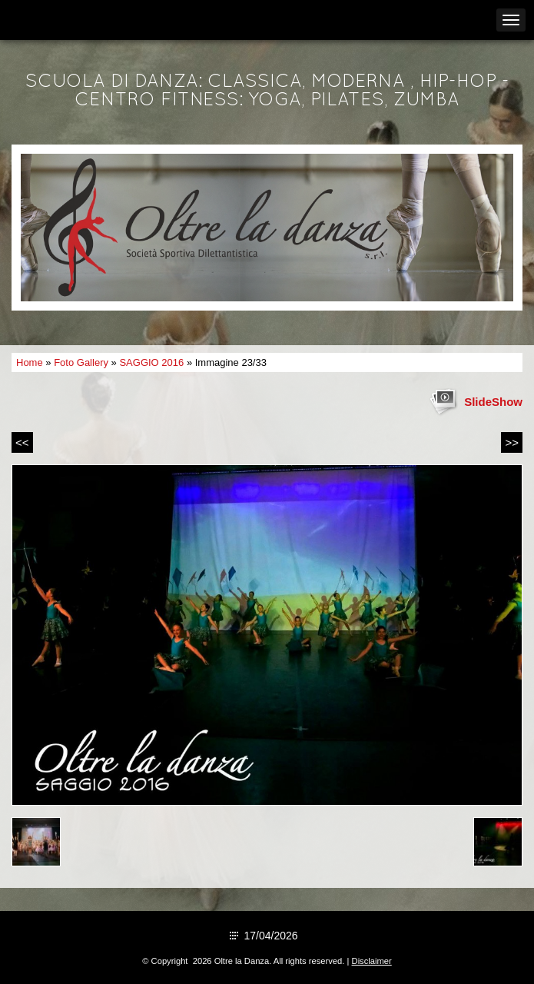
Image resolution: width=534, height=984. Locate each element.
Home (29, 362)
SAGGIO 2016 (151, 362)
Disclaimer (372, 961)
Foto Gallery (81, 362)
